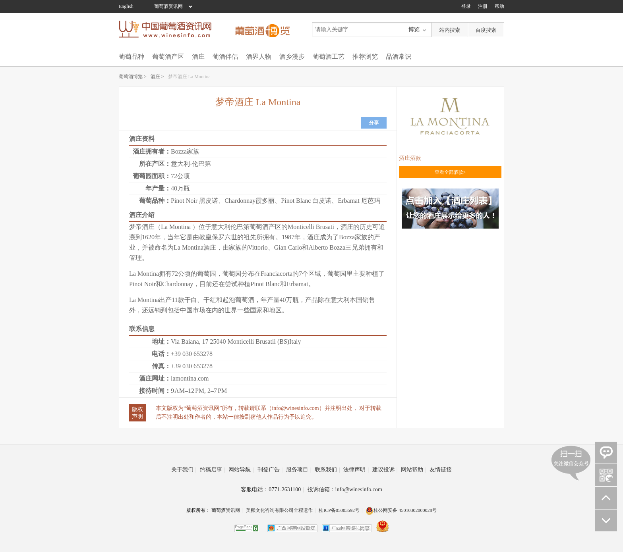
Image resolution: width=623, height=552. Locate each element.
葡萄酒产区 (168, 56)
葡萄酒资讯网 (168, 6)
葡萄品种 (131, 56)
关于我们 (184, 470)
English (126, 6)
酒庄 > (157, 76)
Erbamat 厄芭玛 (359, 200)
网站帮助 (413, 470)
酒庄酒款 (410, 158)
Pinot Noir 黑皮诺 (194, 200)
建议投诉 (385, 470)
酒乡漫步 (292, 56)
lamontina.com (190, 378)
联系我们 (327, 470)
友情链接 (441, 470)
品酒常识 (398, 56)
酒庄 (198, 56)
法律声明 (356, 470)
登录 (466, 6)
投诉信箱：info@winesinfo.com (345, 489)
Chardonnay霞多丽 (249, 200)
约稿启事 (212, 470)
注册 (483, 6)
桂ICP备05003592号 (339, 510)
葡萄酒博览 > (133, 76)
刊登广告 (270, 470)
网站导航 (241, 470)
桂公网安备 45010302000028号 (401, 510)
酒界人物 (258, 56)
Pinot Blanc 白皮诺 (306, 200)
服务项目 (299, 470)
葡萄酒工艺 (328, 56)
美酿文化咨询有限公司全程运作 (279, 510)
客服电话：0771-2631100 (272, 489)
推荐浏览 (365, 56)
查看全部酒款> (450, 172)
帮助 (499, 6)
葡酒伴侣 (225, 56)
